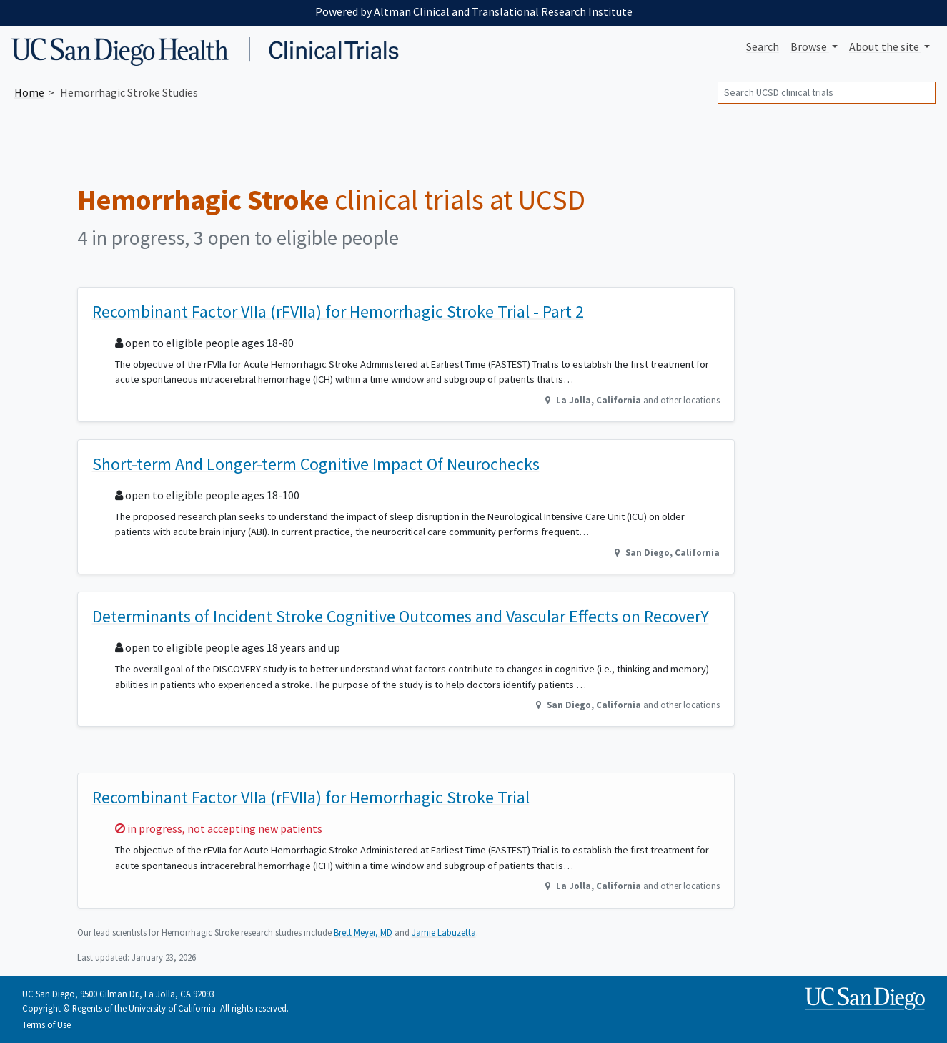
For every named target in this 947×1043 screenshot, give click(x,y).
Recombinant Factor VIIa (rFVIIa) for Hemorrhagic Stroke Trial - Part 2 (338, 311)
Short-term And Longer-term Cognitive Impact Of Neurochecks (316, 464)
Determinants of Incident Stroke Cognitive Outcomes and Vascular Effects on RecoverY (400, 616)
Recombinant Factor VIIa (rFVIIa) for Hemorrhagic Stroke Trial (311, 797)
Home (29, 92)
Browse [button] (809, 46)
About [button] (885, 46)
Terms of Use (46, 1024)
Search (762, 46)
